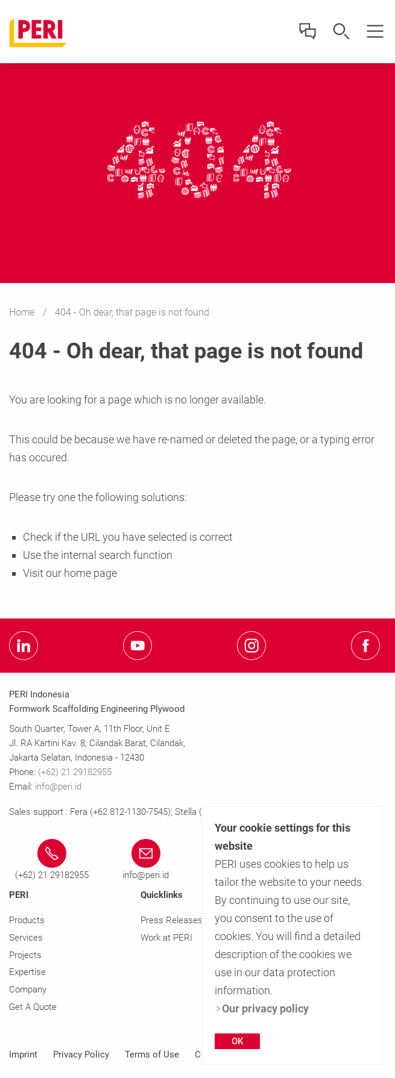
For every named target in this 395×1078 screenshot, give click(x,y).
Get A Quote (33, 1007)
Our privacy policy (262, 1008)
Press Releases (172, 920)
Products (27, 920)
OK (237, 1041)
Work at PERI (166, 937)
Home (23, 312)
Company (27, 989)
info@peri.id (58, 786)
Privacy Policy (81, 1054)
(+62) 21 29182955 (75, 772)
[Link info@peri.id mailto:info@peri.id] (145, 860)
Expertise (27, 972)
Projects (25, 955)
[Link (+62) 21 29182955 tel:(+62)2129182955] (51, 860)
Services (26, 937)
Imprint (23, 1054)
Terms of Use (152, 1054)
